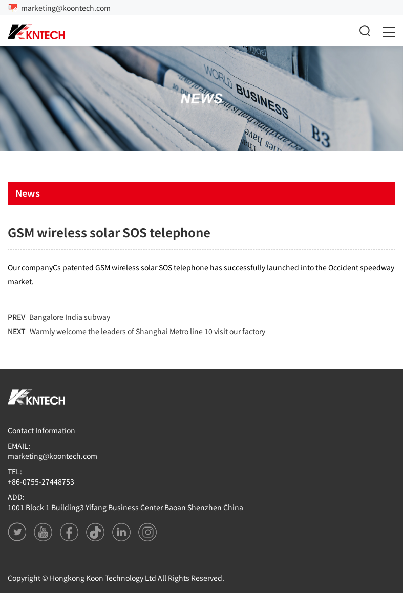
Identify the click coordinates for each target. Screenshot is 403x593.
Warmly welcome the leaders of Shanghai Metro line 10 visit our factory (147, 331)
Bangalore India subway (69, 317)
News (27, 193)
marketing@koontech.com (66, 8)
